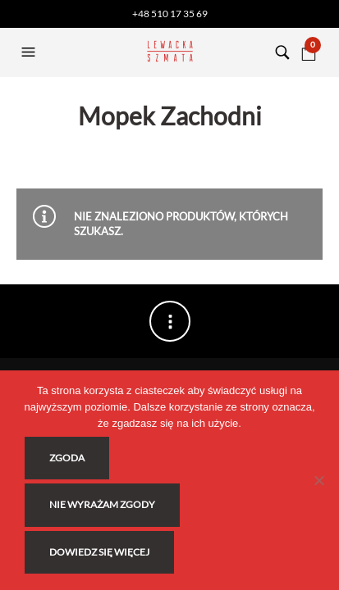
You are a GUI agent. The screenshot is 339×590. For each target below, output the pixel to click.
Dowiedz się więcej (99, 552)
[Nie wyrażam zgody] (318, 480)
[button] (30, 52)
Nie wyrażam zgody (102, 504)
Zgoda (67, 458)
